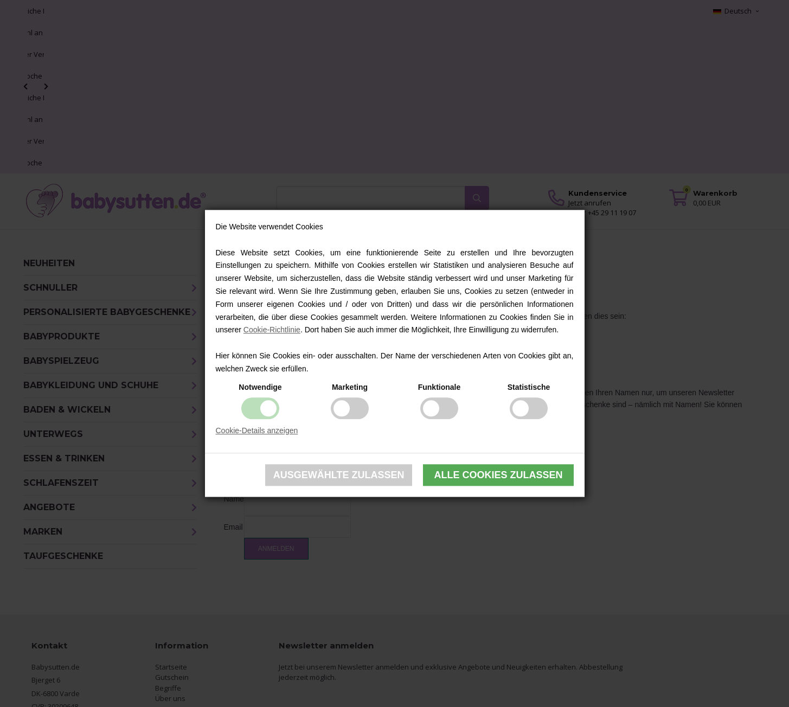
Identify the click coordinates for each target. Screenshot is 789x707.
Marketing (350, 387)
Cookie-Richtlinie (271, 330)
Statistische (529, 387)
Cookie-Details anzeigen (257, 430)
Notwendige (260, 387)
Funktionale (439, 387)
